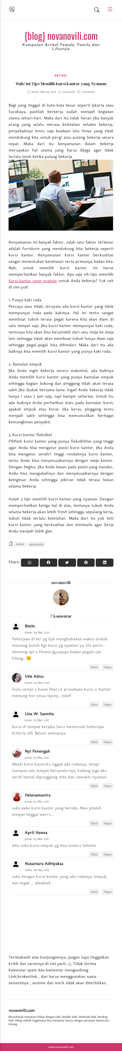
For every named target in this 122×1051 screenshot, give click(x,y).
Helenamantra (37, 795)
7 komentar (88, 92)
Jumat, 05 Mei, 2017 (37, 720)
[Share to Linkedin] (104, 563)
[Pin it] (86, 563)
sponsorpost (36, 544)
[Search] (97, 10)
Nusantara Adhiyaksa (44, 863)
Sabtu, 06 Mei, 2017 (37, 870)
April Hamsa (36, 832)
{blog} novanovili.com (61, 35)
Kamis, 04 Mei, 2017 (37, 632)
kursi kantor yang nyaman (33, 280)
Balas (94, 667)
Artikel (61, 75)
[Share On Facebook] (48, 563)
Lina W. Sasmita (39, 713)
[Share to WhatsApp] (30, 563)
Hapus (107, 667)
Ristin (30, 626)
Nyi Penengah (37, 751)
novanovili (61, 582)
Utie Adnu (34, 676)
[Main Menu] (108, 9)
